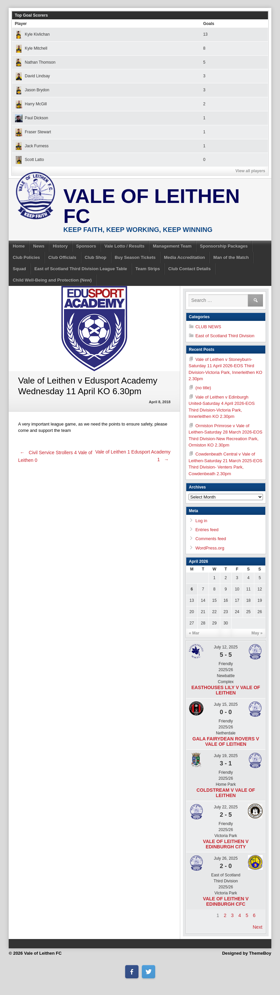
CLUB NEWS (208, 326)
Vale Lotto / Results (124, 246)
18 (248, 600)
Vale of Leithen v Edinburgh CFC (226, 901)
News (38, 246)
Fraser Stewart (33, 132)
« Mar (194, 633)
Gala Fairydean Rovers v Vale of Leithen (226, 741)
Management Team (172, 246)
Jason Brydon (32, 90)
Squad (19, 268)
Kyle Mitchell (31, 48)
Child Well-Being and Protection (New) (52, 280)
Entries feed (206, 529)
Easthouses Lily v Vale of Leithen (225, 690)
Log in (201, 520)
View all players (250, 171)
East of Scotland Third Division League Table (80, 268)
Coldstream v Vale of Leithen (226, 792)
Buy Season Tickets (135, 257)
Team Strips (147, 268)
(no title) (203, 387)
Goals (208, 23)
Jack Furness (31, 146)
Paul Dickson (31, 118)
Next (257, 927)
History (60, 246)
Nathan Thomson (35, 62)
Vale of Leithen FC (151, 206)
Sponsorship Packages (224, 246)
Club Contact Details (189, 268)
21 (203, 611)
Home (19, 246)
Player (21, 23)
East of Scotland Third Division (224, 335)
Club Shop (95, 257)
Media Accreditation (184, 257)
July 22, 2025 (226, 807)
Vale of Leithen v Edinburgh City (226, 844)
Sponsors (86, 246)
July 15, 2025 (226, 704)
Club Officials (62, 257)
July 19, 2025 (226, 755)
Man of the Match (231, 257)
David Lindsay (32, 76)
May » (256, 633)
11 (248, 589)
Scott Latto (29, 159)
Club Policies (26, 257)
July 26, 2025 (226, 858)
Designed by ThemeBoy (246, 953)
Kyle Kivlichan (32, 34)
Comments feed (210, 538)
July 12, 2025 (226, 647)
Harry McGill (31, 104)
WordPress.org (209, 547)
